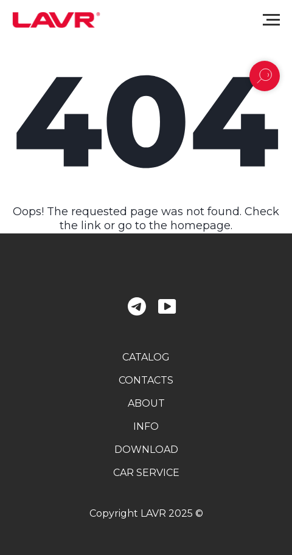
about (146, 403)
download (146, 449)
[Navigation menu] (271, 20)
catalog (146, 357)
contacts (146, 380)
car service (146, 472)
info (146, 426)
